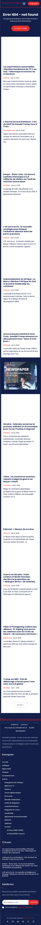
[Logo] (12, 3)
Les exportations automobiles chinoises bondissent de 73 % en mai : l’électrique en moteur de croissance (19, 70)
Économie (7, 485)
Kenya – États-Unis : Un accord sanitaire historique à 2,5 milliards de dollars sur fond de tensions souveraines (19, 178)
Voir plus (20, 705)
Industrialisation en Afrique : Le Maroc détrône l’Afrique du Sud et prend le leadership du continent (19, 283)
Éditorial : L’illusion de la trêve (18, 529)
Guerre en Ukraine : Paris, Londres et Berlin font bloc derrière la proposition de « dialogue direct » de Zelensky (19, 578)
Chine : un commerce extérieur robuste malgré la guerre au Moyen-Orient (19, 479)
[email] (15, 902)
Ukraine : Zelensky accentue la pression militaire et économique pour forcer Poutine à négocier (20, 426)
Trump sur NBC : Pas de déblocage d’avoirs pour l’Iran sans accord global (19, 681)
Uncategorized (9, 130)
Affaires (6, 78)
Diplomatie (7, 638)
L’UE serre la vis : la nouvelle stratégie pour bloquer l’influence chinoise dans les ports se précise (17, 230)
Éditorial (6, 533)
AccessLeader (29, 918)
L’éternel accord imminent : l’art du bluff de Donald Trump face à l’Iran (20, 124)
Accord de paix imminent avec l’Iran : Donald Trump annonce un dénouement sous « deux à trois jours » (20, 338)
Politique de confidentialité (25, 907)
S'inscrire (33, 902)
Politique (6, 185)
